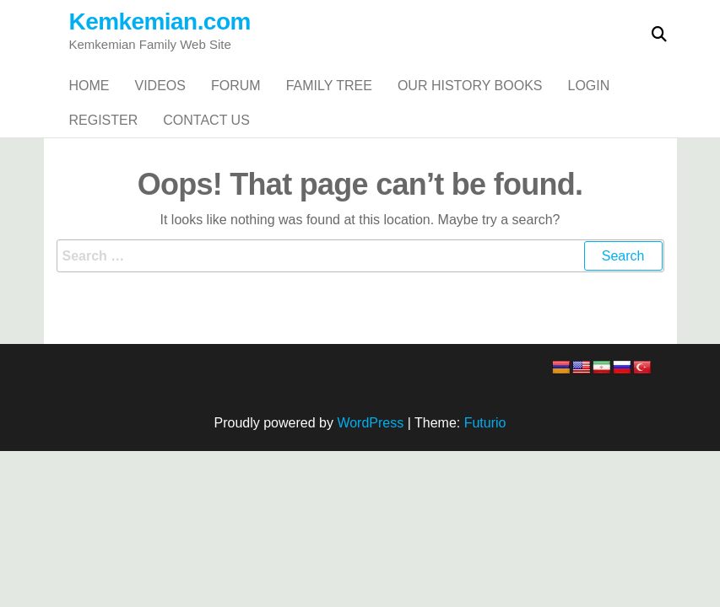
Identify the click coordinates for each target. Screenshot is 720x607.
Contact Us (206, 170)
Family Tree (329, 102)
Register (103, 170)
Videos (160, 102)
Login (589, 102)
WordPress (370, 489)
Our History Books (470, 102)
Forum (236, 102)
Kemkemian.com (160, 21)
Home (89, 102)
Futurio (485, 489)
